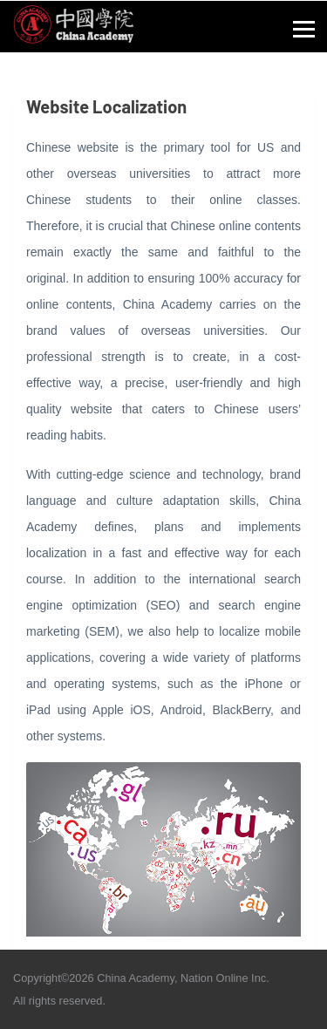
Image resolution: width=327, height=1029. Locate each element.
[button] (305, 25)
